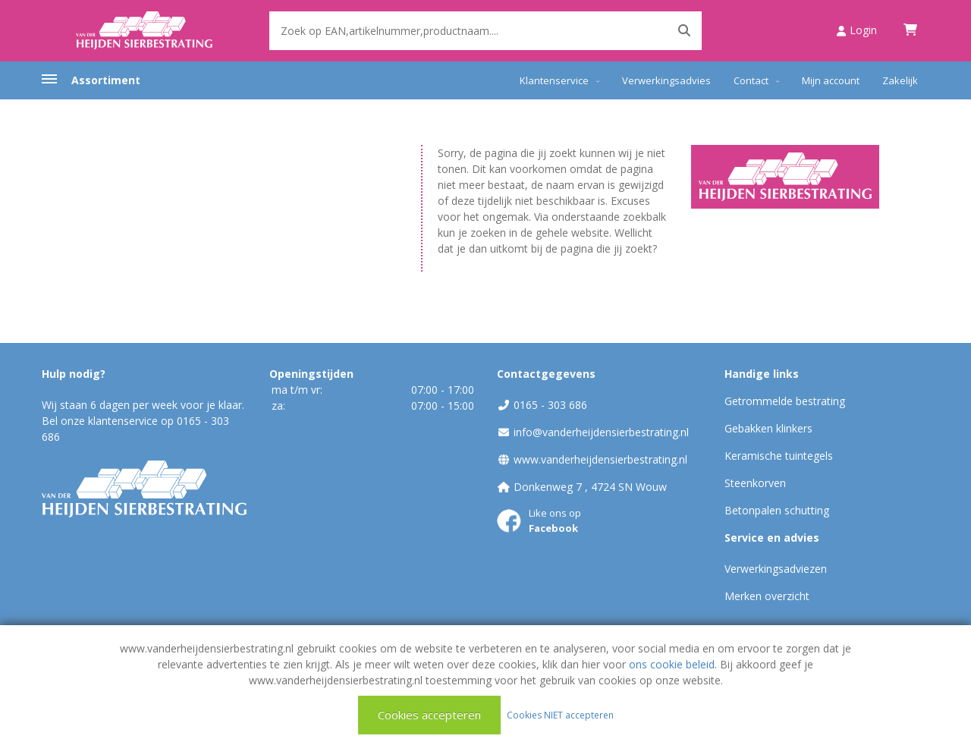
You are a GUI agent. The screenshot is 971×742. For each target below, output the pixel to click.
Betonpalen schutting (776, 510)
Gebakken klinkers (768, 428)
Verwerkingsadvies (666, 80)
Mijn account (830, 80)
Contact (751, 80)
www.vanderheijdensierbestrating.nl (600, 459)
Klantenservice (554, 80)
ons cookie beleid (672, 664)
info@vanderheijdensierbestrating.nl (601, 432)
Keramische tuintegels (778, 455)
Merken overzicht (766, 596)
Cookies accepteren (429, 714)
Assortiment (105, 80)
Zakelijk (900, 80)
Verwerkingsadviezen (775, 568)
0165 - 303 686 (550, 405)
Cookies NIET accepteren (560, 714)
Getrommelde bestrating (784, 401)
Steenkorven (755, 483)
